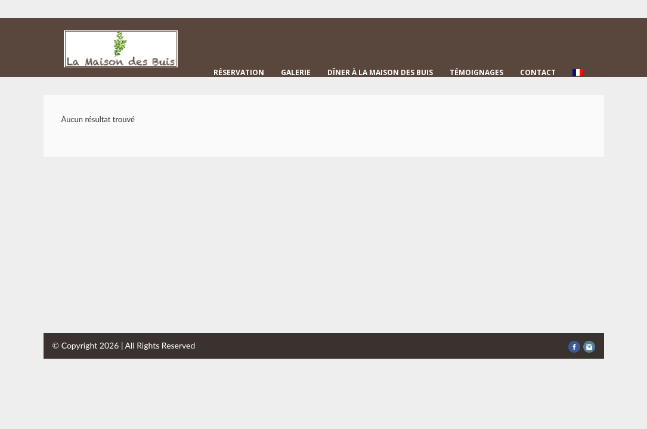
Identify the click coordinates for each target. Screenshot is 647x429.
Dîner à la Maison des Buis (380, 72)
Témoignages (476, 72)
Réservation (238, 72)
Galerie (296, 72)
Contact (538, 72)
